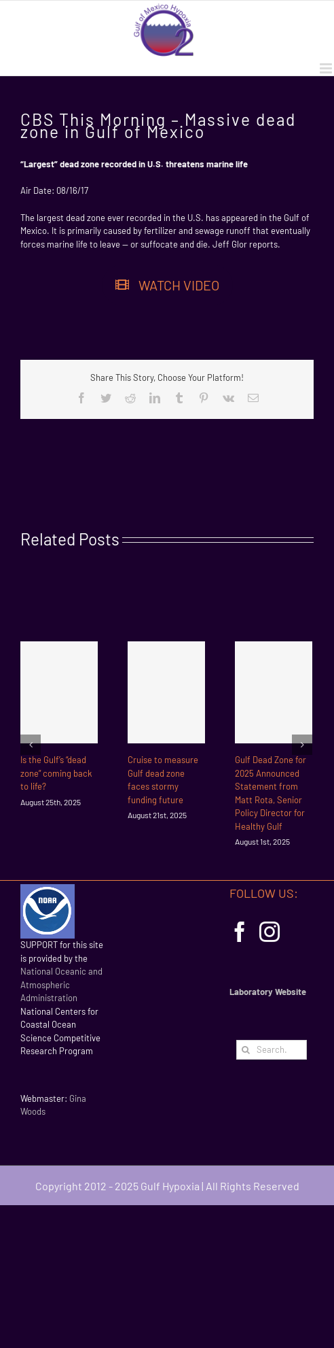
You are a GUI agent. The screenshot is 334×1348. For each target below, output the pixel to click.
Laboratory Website (267, 991)
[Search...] (271, 1050)
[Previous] (30, 745)
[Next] (302, 745)
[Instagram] (269, 932)
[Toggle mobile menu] (327, 68)
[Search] (246, 1050)
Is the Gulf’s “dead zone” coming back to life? (56, 773)
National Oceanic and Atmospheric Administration (61, 984)
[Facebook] (239, 932)
